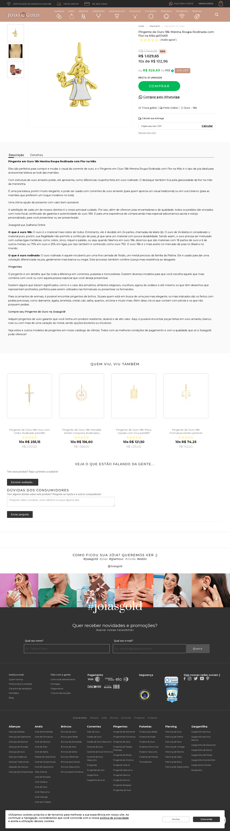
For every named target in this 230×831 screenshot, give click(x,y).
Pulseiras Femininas (148, 747)
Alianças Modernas (18, 757)
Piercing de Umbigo (175, 747)
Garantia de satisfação (20, 688)
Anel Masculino (42, 792)
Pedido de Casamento (45, 757)
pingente (17, 274)
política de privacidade (114, 818)
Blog (11, 697)
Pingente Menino (121, 780)
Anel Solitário (41, 782)
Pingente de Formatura (124, 737)
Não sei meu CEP (147, 132)
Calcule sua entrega (151, 118)
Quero (198, 648)
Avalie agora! (168, 39)
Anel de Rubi (41, 747)
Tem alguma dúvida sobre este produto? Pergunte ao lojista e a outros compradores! (54, 494)
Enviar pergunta (20, 514)
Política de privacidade (20, 683)
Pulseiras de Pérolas (148, 757)
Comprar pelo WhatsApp (161, 97)
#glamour (116, 559)
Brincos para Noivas (70, 762)
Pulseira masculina (148, 752)
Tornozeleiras (145, 762)
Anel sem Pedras (43, 802)
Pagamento (57, 688)
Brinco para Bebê (69, 737)
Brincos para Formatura (72, 772)
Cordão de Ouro (94, 737)
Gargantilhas (117, 14)
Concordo (206, 819)
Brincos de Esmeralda (71, 742)
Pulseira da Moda (147, 737)
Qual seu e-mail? (123, 640)
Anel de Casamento (44, 767)
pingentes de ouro (30, 319)
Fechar (176, 819)
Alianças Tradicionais (19, 762)
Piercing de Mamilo (174, 752)
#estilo (142, 559)
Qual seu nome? (34, 640)
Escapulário (196, 770)
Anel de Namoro (42, 742)
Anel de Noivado (42, 777)
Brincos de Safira (69, 752)
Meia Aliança (41, 772)
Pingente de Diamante (124, 732)
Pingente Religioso (122, 785)
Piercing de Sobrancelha (177, 767)
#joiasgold (90, 559)
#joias (103, 559)
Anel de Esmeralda (44, 732)
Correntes (98, 14)
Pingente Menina (121, 775)
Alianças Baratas (17, 732)
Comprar (159, 86)
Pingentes (135, 14)
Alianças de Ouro (17, 752)
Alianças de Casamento (20, 737)
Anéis (71, 14)
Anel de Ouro (41, 787)
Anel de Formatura (44, 737)
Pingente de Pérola (122, 755)
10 (141, 61)
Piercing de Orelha (174, 737)
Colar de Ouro (93, 732)
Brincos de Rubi (68, 747)
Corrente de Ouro (95, 747)
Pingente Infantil (121, 765)
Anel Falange (41, 797)
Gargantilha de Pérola (201, 755)
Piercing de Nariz (173, 742)
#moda (130, 559)
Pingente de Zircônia (123, 760)
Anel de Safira (41, 752)
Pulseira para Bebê (148, 732)
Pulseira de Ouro (147, 742)
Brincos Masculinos (70, 767)
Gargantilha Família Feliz (203, 760)
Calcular (207, 126)
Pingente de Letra (121, 742)
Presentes (182, 14)
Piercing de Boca (173, 762)
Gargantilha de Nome (201, 750)
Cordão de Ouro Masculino (99, 742)
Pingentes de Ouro (122, 790)
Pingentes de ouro (95, 770)
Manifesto (14, 693)
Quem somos (16, 679)
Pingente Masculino (122, 770)
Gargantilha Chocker (201, 765)
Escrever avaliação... (22, 482)
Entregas (55, 683)
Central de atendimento (63, 679)
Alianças (59, 14)
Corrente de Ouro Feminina (100, 752)
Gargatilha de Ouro (96, 780)
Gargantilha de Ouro (201, 732)
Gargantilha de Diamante (203, 745)
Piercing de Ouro (173, 732)
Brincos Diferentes (70, 757)
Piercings (166, 14)
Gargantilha (92, 775)
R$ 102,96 (159, 61)
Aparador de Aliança (18, 767)
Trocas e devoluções (61, 693)
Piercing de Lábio (173, 757)
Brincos (83, 14)
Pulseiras (151, 14)
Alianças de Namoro (18, 742)
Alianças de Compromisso (21, 772)
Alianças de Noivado (18, 747)
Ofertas (197, 15)
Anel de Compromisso (45, 762)
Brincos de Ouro (68, 732)
